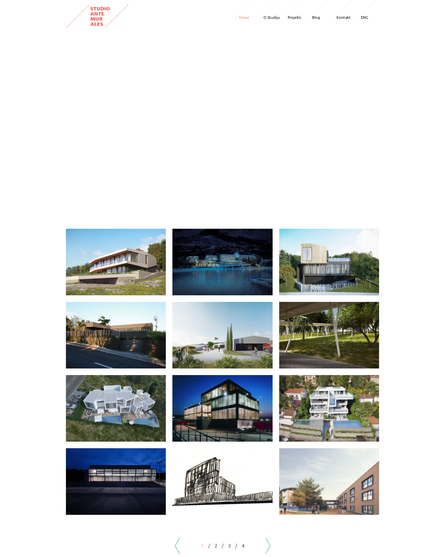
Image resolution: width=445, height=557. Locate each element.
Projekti (294, 17)
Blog (316, 17)
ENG (364, 17)
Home (244, 17)
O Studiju (271, 17)
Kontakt (344, 17)
